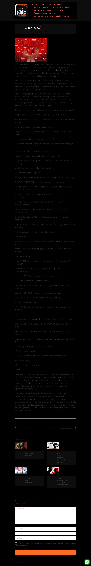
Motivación (60, 29)
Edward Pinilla (47, 27)
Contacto (59, 10)
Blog (59, 5)
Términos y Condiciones (44, 13)
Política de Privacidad (43, 16)
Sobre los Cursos (47, 5)
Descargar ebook (41, 7)
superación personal (47, 31)
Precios (54, 7)
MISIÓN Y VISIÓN (62, 16)
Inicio (34, 5)
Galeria (49, 10)
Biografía (64, 7)
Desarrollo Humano (49, 29)
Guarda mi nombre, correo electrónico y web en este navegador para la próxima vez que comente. (45, 545)
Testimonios (38, 10)
